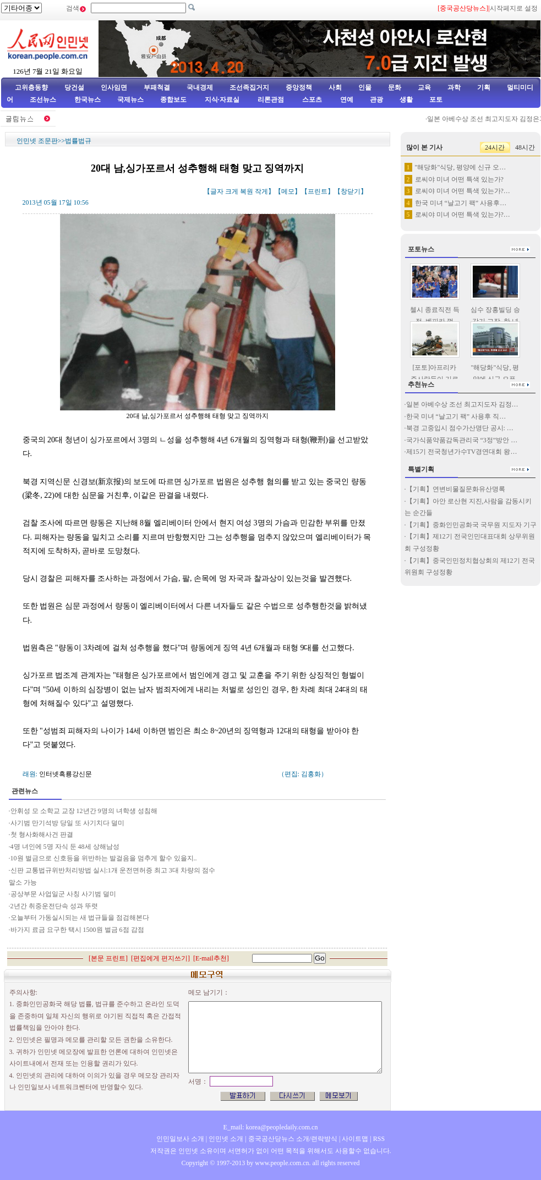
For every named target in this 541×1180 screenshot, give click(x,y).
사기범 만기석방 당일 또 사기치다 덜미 (67, 823)
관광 (376, 99)
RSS (379, 1139)
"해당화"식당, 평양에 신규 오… (460, 167)
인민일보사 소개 (180, 1139)
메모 (287, 191)
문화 (394, 87)
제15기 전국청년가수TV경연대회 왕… (461, 451)
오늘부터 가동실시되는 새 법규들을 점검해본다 (79, 917)
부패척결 (157, 87)
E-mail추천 (211, 958)
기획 (483, 87)
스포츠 (311, 99)
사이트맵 (355, 1139)
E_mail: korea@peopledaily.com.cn (270, 1127)
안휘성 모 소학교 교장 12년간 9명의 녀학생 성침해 (83, 811)
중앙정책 (299, 87)
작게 (261, 191)
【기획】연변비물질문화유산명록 (455, 489)
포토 (435, 99)
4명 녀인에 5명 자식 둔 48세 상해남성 (64, 846)
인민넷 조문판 (37, 141)
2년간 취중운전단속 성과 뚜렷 (54, 906)
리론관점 (271, 99)
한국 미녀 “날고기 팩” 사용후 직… (456, 416)
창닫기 (350, 191)
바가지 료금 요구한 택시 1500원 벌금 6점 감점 (77, 930)
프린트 (317, 191)
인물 (364, 87)
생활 (406, 99)
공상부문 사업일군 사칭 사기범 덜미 (63, 894)
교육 (424, 87)
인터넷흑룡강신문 (65, 774)
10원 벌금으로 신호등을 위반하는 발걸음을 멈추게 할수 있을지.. (103, 858)
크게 (231, 191)
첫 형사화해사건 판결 (41, 834)
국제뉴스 (130, 99)
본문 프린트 (108, 958)
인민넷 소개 (225, 1139)
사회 (335, 87)
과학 (454, 87)
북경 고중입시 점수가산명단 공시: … (459, 428)
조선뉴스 (44, 99)
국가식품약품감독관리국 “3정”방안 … (462, 440)
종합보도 (173, 99)
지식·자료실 (223, 99)
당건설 (74, 87)
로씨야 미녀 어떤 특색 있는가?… (462, 191)
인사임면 (114, 87)
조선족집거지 (249, 87)
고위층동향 (31, 87)
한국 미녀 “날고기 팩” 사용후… (461, 203)
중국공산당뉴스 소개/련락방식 (292, 1139)
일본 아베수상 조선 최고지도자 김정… (462, 404)
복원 (246, 191)
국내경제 (200, 87)
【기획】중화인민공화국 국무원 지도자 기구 (471, 525)
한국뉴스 (87, 99)
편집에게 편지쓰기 (160, 958)
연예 (345, 99)
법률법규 (78, 141)
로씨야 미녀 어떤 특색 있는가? (459, 179)
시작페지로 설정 (514, 8)
